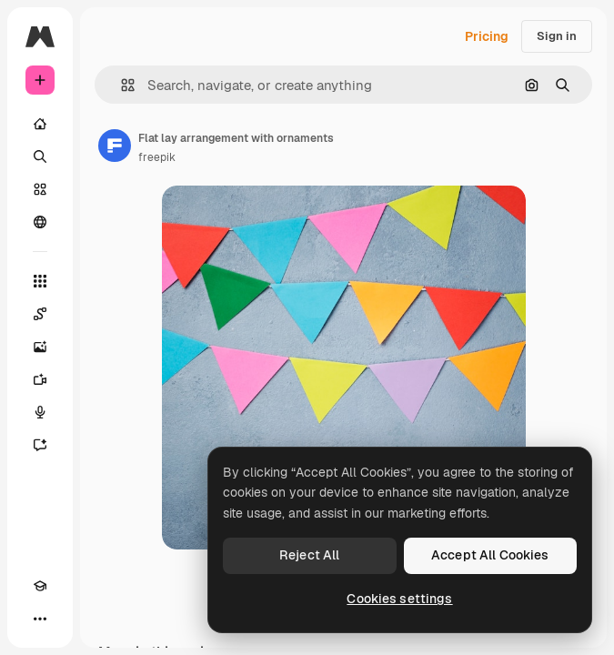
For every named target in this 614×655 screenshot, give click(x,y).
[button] (121, 85)
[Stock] (40, 189)
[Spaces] (40, 313)
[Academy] (40, 585)
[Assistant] (40, 444)
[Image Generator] (40, 346)
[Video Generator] (40, 379)
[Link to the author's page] (114, 145)
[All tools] (40, 281)
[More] (40, 618)
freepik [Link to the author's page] (157, 157)
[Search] (40, 156)
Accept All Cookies (490, 555)
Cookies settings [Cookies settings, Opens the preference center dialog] (399, 598)
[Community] (40, 222)
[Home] (40, 123)
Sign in (557, 36)
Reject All (309, 555)
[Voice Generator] (40, 412)
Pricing (486, 36)
